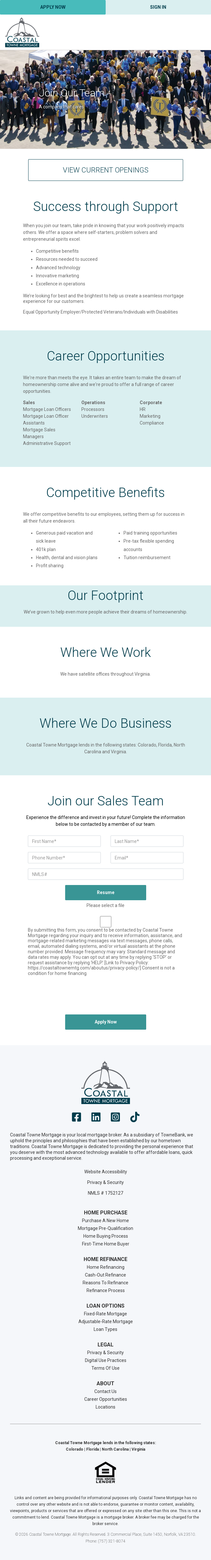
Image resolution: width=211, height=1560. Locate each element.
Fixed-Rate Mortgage (105, 1313)
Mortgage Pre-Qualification (105, 1228)
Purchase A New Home (105, 1220)
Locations (105, 1407)
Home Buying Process (105, 1236)
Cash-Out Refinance (105, 1275)
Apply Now (52, 7)
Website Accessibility (105, 1171)
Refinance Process (106, 1290)
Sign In (158, 7)
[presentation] (105, 996)
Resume (105, 892)
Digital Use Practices (105, 1360)
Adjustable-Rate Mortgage (105, 1321)
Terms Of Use (105, 1368)
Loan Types (105, 1329)
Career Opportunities (105, 1399)
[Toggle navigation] (198, 32)
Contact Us (105, 1391)
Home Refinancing (105, 1267)
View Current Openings (105, 170)
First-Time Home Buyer (105, 1243)
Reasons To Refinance (105, 1282)
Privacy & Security (105, 1182)
